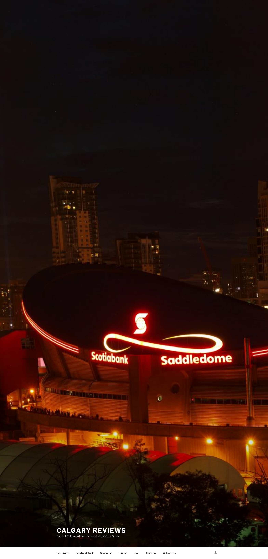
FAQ (137, 552)
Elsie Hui (151, 552)
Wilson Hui (169, 552)
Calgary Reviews (91, 530)
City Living (62, 552)
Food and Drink (85, 552)
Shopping (106, 552)
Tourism (123, 552)
